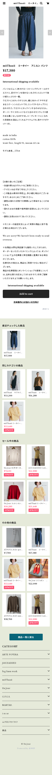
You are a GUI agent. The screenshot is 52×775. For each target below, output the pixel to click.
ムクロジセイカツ (10, 722)
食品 (4, 730)
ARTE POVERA (10, 654)
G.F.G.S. (6, 696)
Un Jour (6, 688)
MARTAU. (7, 705)
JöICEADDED (9, 663)
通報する (45, 309)
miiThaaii (7, 680)
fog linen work (9, 671)
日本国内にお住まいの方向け (26, 302)
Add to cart (26, 293)
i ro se (5, 713)
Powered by (26, 748)
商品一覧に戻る (26, 637)
